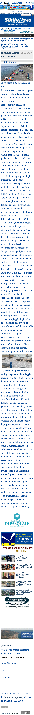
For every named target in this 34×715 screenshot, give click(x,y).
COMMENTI (7, 645)
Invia (4, 707)
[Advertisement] (17, 618)
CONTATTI (12, 13)
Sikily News (15, 713)
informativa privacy (14, 697)
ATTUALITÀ (8, 56)
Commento (6, 677)
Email (3, 670)
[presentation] (8, 689)
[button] (28, 35)
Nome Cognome (8, 663)
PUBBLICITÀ (8, 13)
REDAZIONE (2, 13)
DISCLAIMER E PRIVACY (27, 13)
